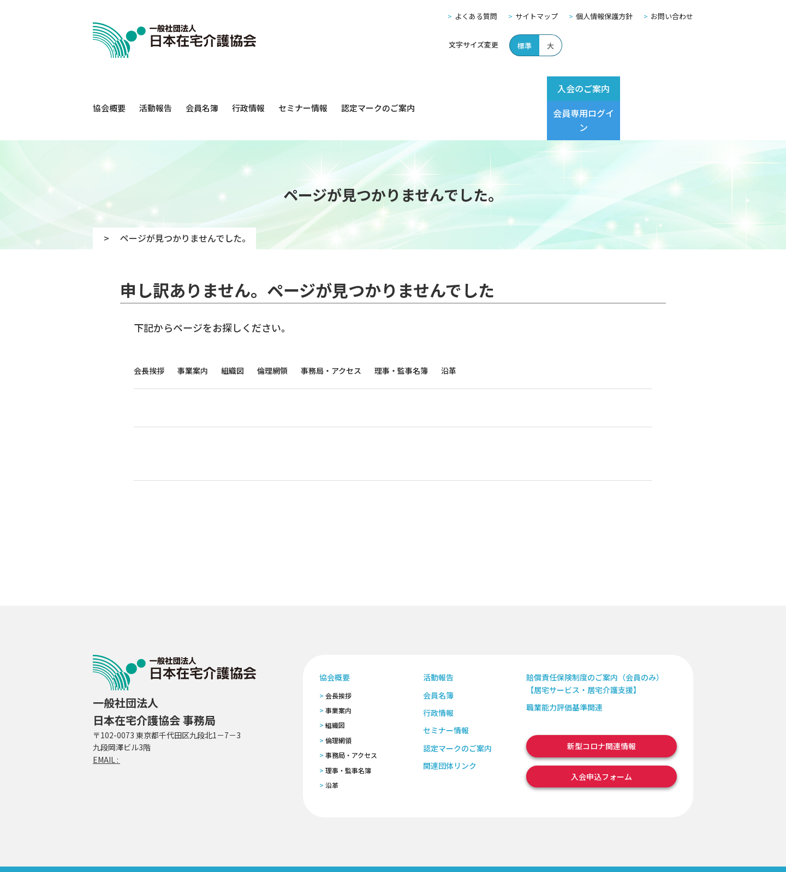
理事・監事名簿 (401, 331)
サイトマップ (536, 16)
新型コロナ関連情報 (601, 707)
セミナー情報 (302, 88)
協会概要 (109, 88)
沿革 (448, 331)
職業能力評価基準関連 (564, 668)
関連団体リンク (574, 369)
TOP (107, 199)
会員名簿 (202, 88)
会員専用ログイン (651, 88)
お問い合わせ (672, 16)
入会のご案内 (563, 88)
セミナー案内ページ (295, 460)
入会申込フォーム (404, 460)
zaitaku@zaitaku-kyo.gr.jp (168, 720)
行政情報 (248, 88)
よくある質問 (476, 16)
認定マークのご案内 (378, 88)
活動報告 (155, 88)
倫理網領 (272, 331)
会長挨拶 (149, 331)
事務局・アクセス (331, 331)
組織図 (232, 331)
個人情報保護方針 (604, 16)
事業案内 (192, 331)
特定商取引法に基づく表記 (298, 849)
